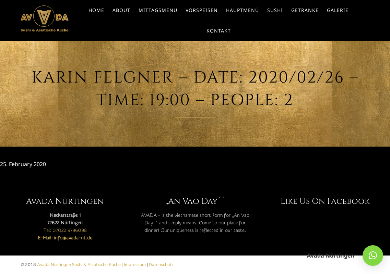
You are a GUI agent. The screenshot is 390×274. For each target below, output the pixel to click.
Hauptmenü (242, 10)
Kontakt (218, 30)
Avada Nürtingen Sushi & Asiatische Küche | (80, 264)
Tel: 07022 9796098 (65, 230)
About (121, 10)
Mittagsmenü (158, 10)
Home (96, 10)
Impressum (135, 264)
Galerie (337, 10)
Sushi (275, 10)
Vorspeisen (202, 10)
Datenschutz (161, 264)
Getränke (305, 10)
